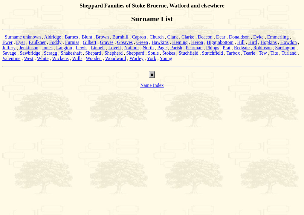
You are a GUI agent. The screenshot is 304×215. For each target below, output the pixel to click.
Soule (153, 53)
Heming (180, 42)
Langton (64, 47)
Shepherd (114, 53)
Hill (241, 42)
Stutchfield (212, 53)
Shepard (93, 53)
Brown (102, 36)
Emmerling (278, 36)
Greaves (125, 42)
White (42, 58)
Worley (136, 58)
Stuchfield (188, 53)
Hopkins (268, 42)
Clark (172, 36)
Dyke (258, 36)
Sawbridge (30, 53)
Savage (9, 53)
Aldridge (52, 36)
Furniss (72, 42)
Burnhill (120, 36)
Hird (252, 42)
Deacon (205, 36)
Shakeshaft (71, 53)
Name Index (152, 85)
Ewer (7, 42)
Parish (176, 47)
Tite (274, 53)
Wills (77, 58)
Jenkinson (28, 47)
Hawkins (160, 42)
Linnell (98, 47)
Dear (220, 36)
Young (166, 58)
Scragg (50, 53)
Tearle (249, 53)
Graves (106, 42)
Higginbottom (220, 42)
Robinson (262, 47)
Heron (197, 42)
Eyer (20, 42)
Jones (47, 47)
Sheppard (135, 53)
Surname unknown (23, 36)
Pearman (194, 47)
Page (161, 47)
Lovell (114, 47)
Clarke (187, 36)
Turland (289, 53)
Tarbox (233, 53)
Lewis (81, 47)
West (28, 58)
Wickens (60, 58)
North (148, 47)
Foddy (55, 42)
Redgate (242, 47)
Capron (139, 36)
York (151, 58)
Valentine (11, 58)
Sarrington (285, 47)
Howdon (288, 42)
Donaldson (239, 36)
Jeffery (9, 47)
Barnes (71, 36)
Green (142, 42)
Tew (263, 53)
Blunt (87, 36)
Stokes (168, 53)
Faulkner (37, 42)
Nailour (131, 47)
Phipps (212, 47)
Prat (226, 47)
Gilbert (89, 42)
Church (156, 36)
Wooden (94, 58)
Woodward (115, 58)
